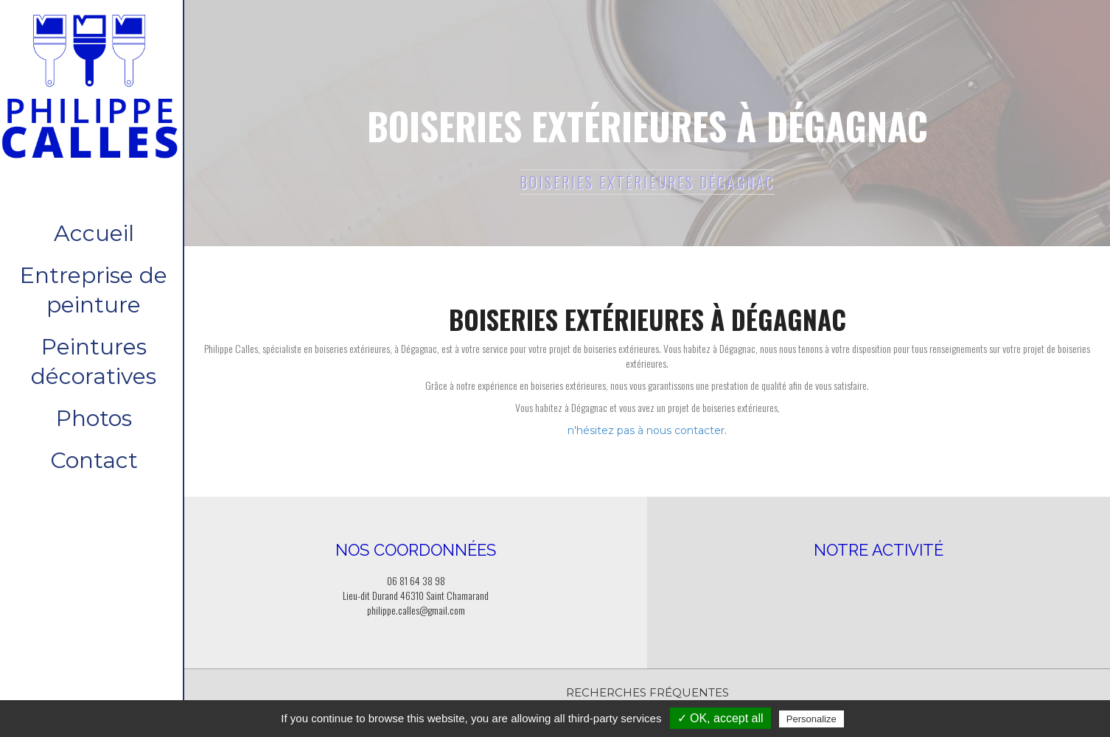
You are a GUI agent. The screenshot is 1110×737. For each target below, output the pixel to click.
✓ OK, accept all (720, 718)
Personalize (811, 718)
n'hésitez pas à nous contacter (646, 430)
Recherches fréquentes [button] (647, 692)
